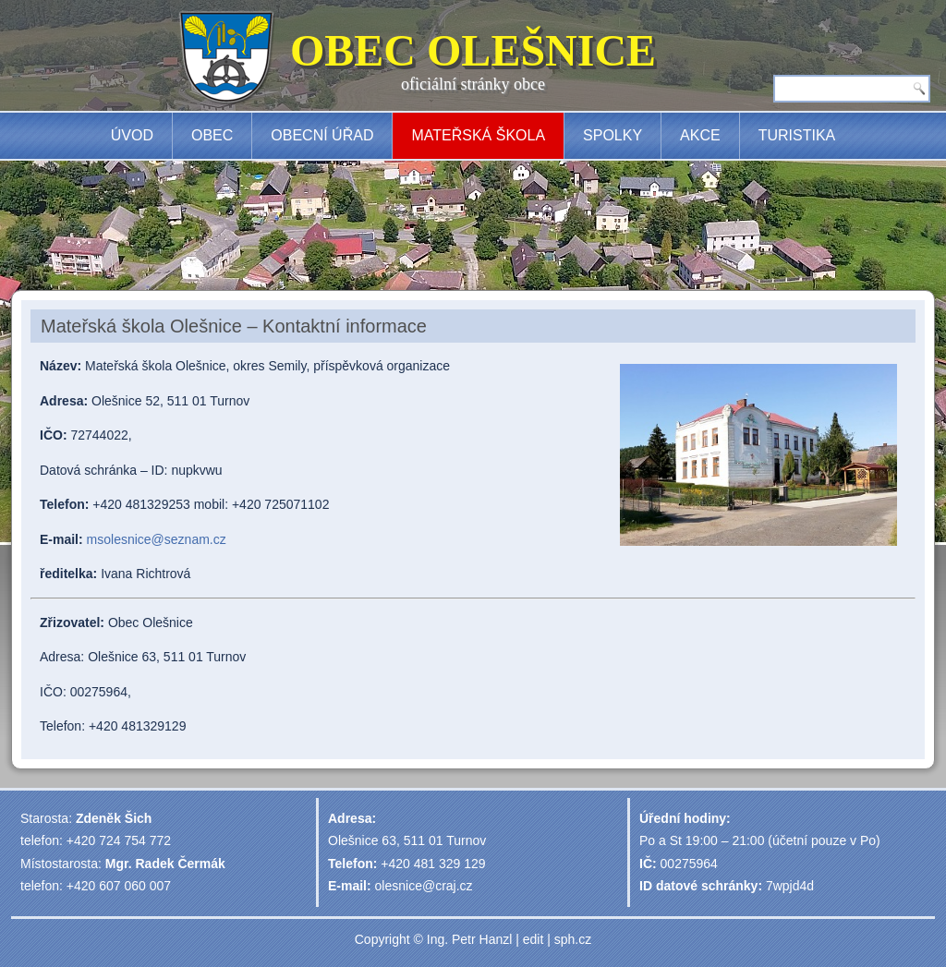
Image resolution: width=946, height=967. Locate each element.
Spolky (612, 135)
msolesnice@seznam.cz (156, 539)
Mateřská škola (478, 135)
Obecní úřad (322, 135)
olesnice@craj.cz (424, 885)
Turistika (797, 135)
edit (533, 939)
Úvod (132, 135)
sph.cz (572, 939)
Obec (212, 135)
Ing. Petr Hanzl (470, 939)
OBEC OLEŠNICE (473, 50)
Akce (700, 135)
